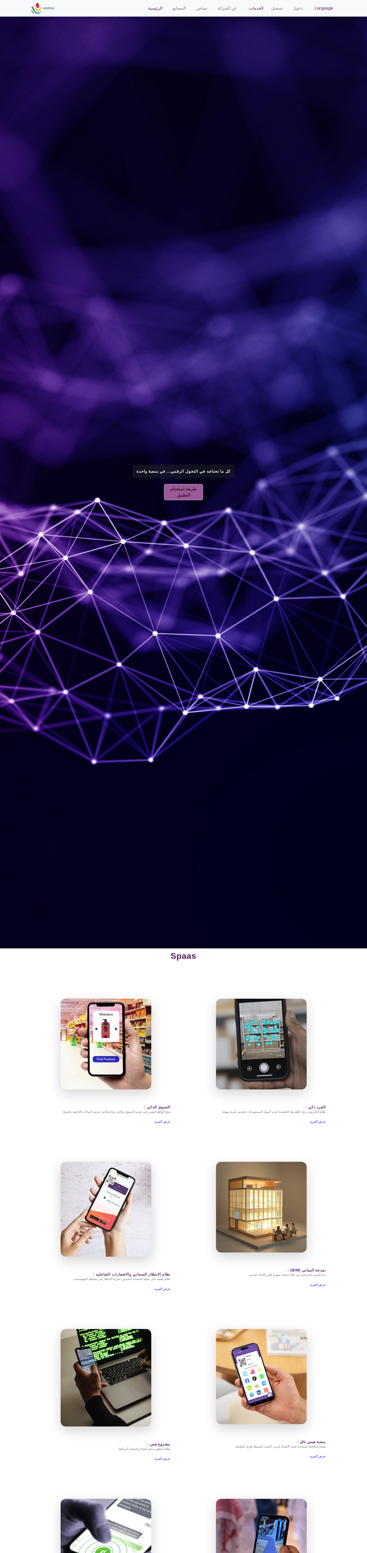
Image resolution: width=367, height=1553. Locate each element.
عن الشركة (227, 8)
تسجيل (277, 8)
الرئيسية (155, 8)
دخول (298, 8)
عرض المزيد (162, 1121)
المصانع (179, 8)
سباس (201, 8)
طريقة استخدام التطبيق (183, 492)
